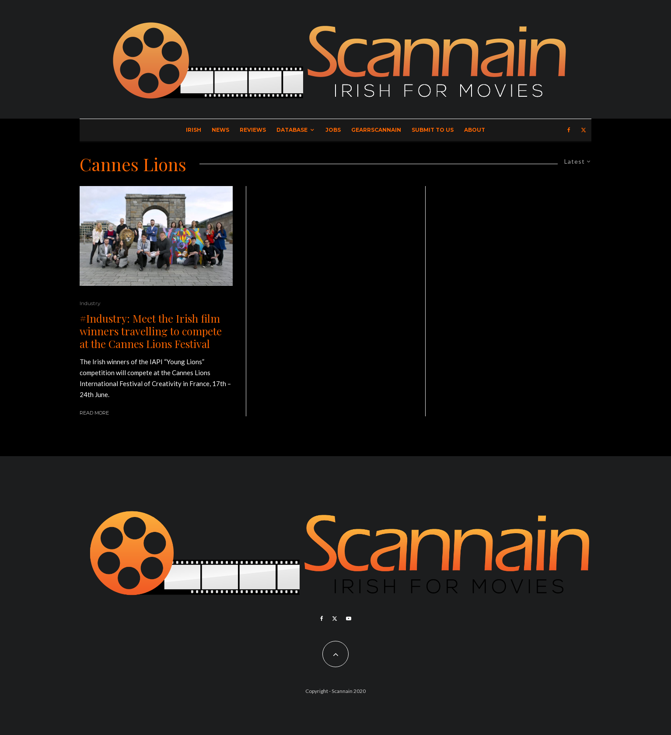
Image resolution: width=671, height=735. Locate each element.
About (474, 130)
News (220, 130)
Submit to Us (433, 130)
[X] (583, 130)
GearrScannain (376, 130)
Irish (193, 130)
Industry (90, 303)
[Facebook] (569, 130)
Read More (94, 413)
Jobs (333, 130)
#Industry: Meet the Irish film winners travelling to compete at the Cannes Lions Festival (151, 331)
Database (292, 130)
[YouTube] (349, 618)
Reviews (253, 130)
